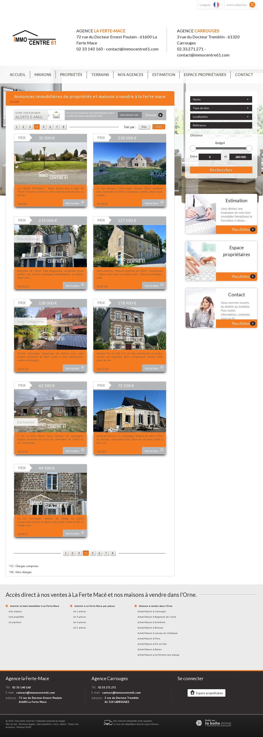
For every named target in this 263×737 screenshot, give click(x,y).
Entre (193, 156)
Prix (144, 126)
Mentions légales (27, 724)
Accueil (18, 74)
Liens (56, 724)
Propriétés (71, 74)
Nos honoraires (44, 724)
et (225, 156)
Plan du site (11, 724)
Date (159, 126)
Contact (244, 74)
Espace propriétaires (205, 74)
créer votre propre (29, 115)
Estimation (163, 74)
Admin (63, 724)
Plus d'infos (244, 229)
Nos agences (130, 74)
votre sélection (236, 5)
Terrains (100, 74)
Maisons (42, 74)
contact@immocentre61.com (132, 48)
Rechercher (221, 169)
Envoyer (154, 115)
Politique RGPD (23, 727)
